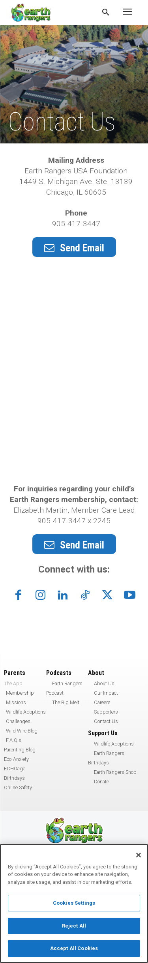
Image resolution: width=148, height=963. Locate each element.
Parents (14, 673)
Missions (16, 702)
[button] (105, 12)
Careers (102, 702)
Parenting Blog (20, 750)
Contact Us (106, 721)
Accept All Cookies (74, 948)
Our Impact (106, 693)
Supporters (106, 712)
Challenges (18, 721)
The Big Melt (65, 702)
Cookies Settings (74, 903)
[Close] (138, 855)
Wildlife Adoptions (26, 712)
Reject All (74, 926)
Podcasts (58, 673)
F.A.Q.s (13, 740)
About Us (104, 683)
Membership (20, 693)
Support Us (103, 733)
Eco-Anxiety (16, 759)
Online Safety (18, 787)
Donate (101, 782)
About (96, 673)
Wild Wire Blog (21, 731)
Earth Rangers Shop (115, 772)
